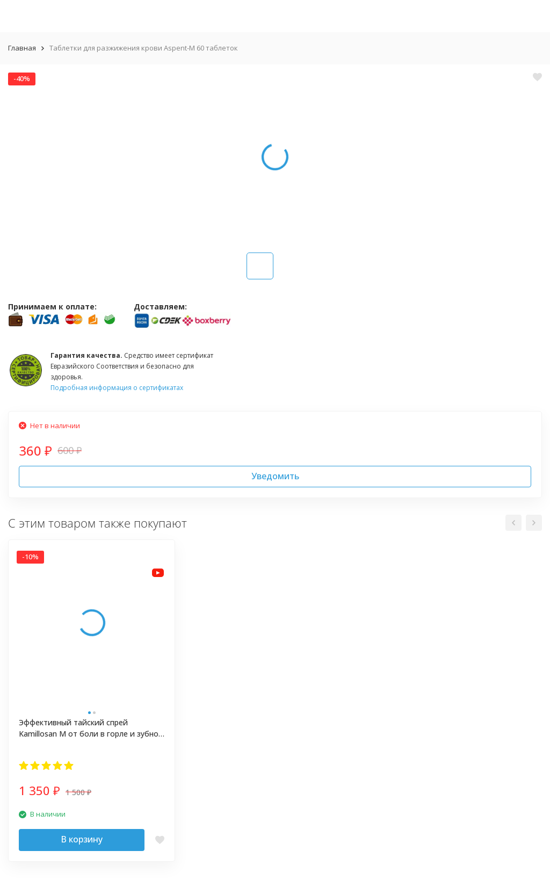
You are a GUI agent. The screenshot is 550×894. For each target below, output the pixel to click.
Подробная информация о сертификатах (116, 387)
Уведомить (275, 476)
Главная (22, 48)
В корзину (82, 839)
